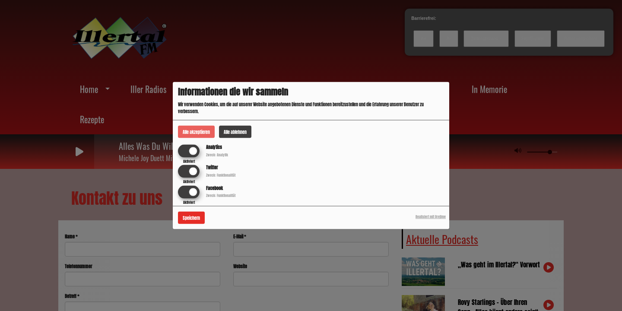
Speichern (191, 217)
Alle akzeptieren (196, 132)
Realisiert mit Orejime (431, 216)
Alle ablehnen (235, 132)
